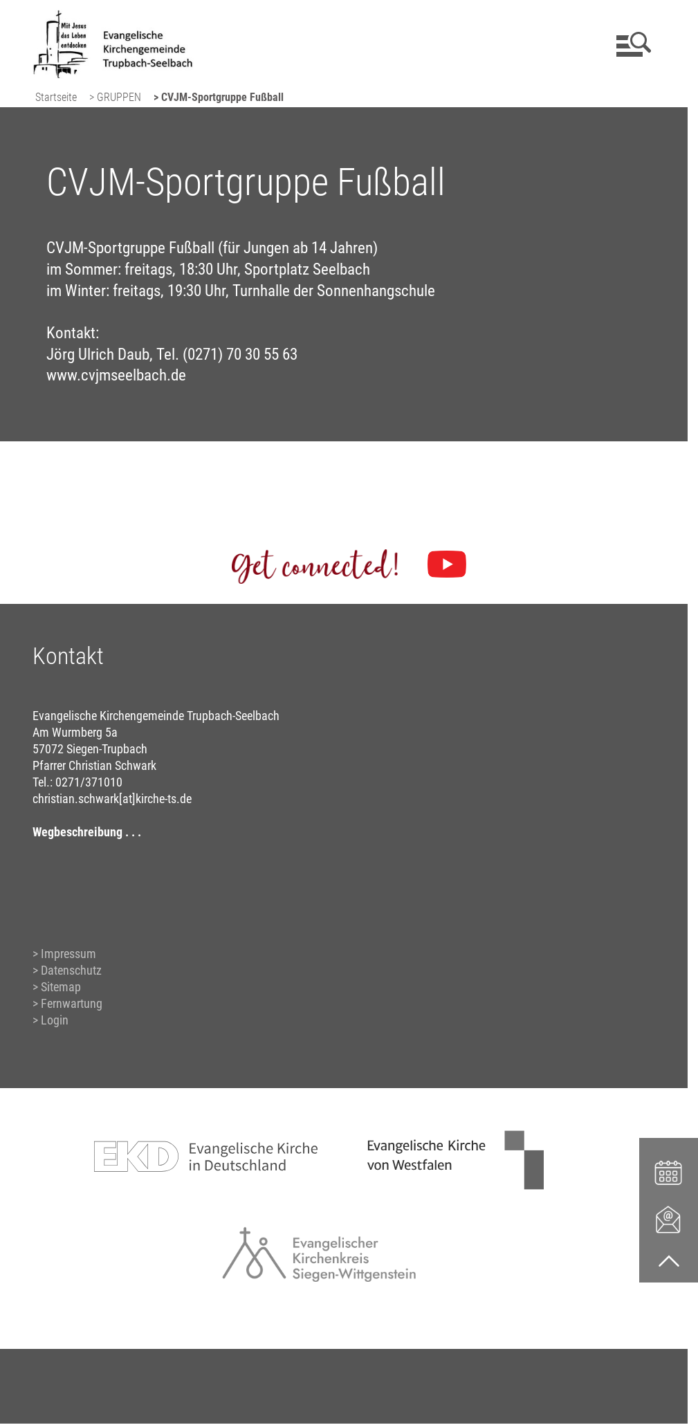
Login (54, 1020)
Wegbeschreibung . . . (87, 832)
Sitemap (61, 987)
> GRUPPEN (115, 97)
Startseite (56, 97)
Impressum (68, 953)
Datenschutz (71, 970)
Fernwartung (71, 1003)
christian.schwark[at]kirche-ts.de (112, 798)
